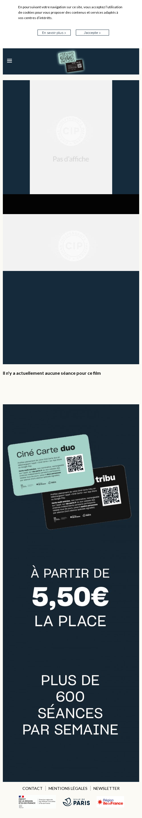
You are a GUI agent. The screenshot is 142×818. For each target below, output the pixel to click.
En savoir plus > (54, 33)
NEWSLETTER (106, 788)
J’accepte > (92, 33)
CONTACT (32, 788)
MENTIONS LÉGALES (68, 788)
